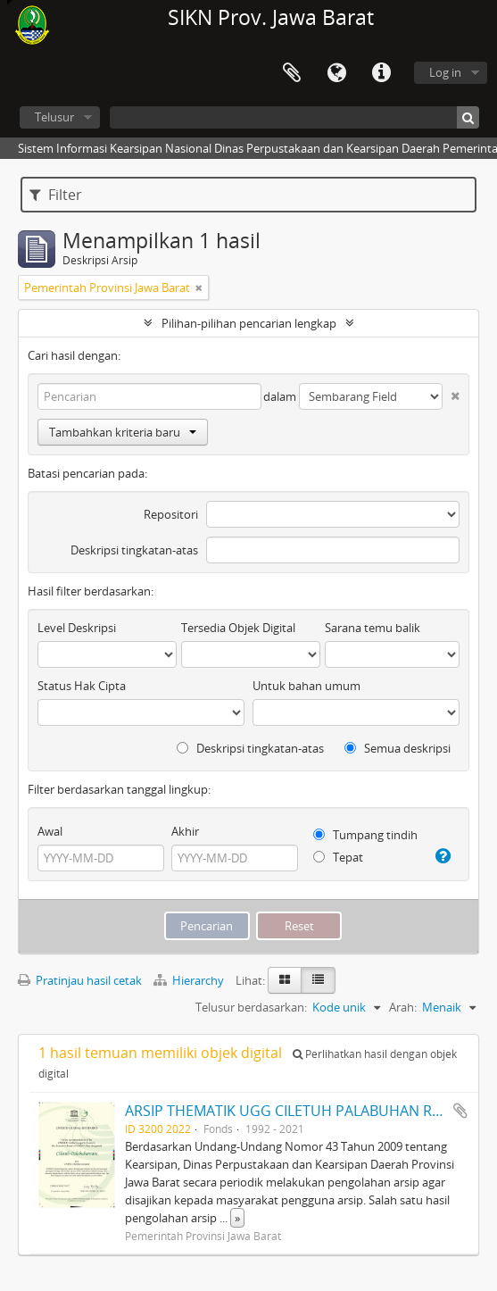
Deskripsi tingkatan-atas (134, 550)
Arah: (403, 1007)
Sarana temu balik (372, 628)
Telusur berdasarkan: (251, 1007)
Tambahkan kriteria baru (122, 432)
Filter (55, 194)
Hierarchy (190, 980)
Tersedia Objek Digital (238, 628)
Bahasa (336, 73)
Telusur (54, 117)
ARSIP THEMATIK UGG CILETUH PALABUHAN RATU (292, 1110)
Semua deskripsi (397, 748)
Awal (49, 831)
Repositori (171, 514)
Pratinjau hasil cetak (80, 980)
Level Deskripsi (76, 628)
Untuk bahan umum (306, 686)
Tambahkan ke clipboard (460, 1111)
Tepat (338, 857)
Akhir (185, 831)
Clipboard (291, 73)
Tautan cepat (381, 73)
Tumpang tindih (365, 835)
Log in (445, 72)
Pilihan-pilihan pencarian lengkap (249, 323)
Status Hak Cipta (81, 686)
